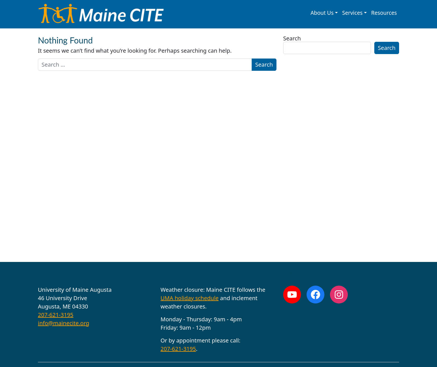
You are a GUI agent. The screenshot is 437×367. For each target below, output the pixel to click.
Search (292, 38)
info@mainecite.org (63, 323)
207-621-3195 (55, 315)
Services (352, 12)
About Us (322, 12)
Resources (384, 12)
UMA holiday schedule (190, 298)
